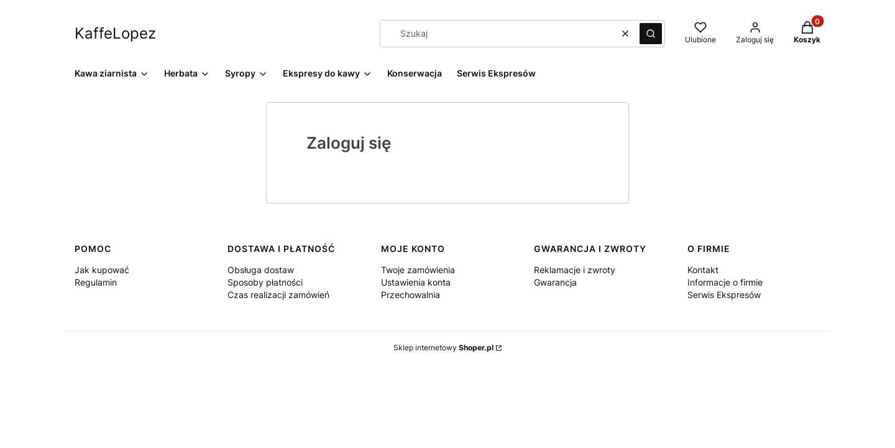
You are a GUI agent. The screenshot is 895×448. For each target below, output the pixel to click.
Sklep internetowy (443, 347)
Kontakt (702, 269)
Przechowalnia (410, 294)
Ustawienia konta (416, 282)
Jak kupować (102, 269)
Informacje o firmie (725, 282)
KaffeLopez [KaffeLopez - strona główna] (115, 33)
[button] (651, 33)
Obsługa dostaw (260, 269)
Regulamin (96, 282)
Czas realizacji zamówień (278, 294)
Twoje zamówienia (418, 269)
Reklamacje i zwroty (574, 269)
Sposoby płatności (265, 282)
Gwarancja (555, 282)
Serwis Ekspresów (724, 294)
